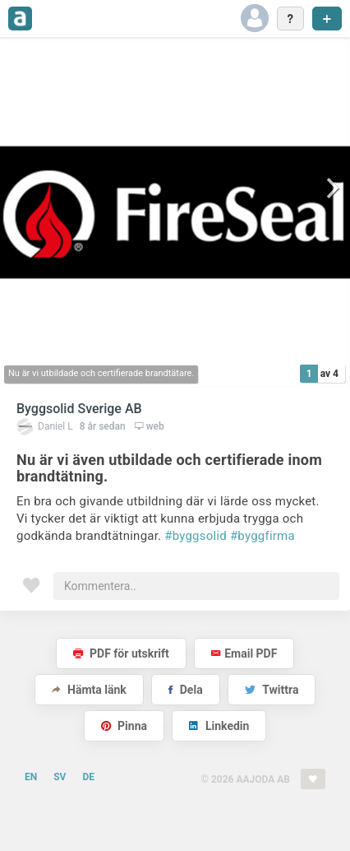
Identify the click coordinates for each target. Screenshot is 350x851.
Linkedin (219, 725)
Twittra (271, 689)
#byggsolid (195, 535)
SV (59, 777)
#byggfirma (262, 535)
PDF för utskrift (121, 653)
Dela (185, 689)
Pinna (124, 725)
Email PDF (244, 653)
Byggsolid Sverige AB (79, 408)
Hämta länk (89, 689)
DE (88, 777)
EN (31, 777)
